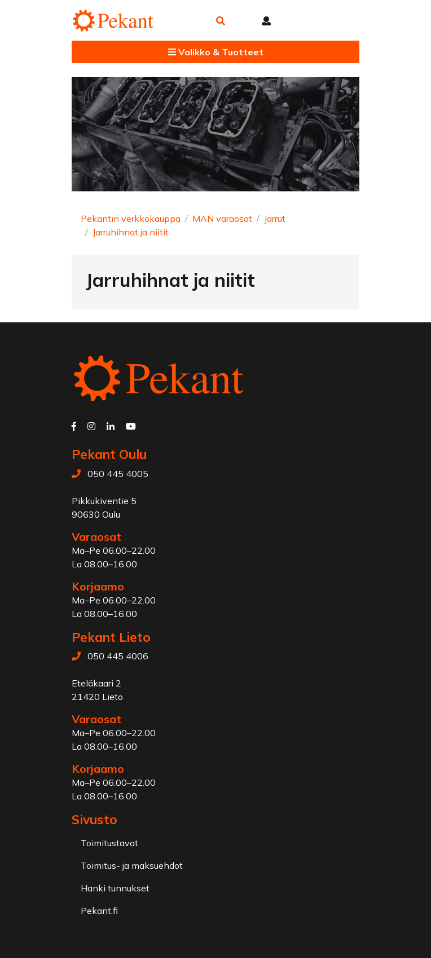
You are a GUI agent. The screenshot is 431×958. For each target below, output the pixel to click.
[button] (220, 21)
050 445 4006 (117, 656)
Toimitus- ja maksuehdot (132, 865)
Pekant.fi (99, 910)
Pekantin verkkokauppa (131, 218)
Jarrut (274, 218)
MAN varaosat (222, 218)
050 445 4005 (117, 473)
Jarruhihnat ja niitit (131, 232)
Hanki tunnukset (115, 888)
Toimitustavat (109, 842)
